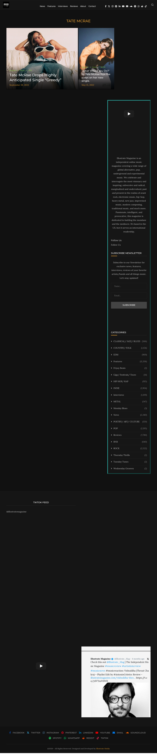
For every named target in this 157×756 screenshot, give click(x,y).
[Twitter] (109, 6)
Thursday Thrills (130, 458)
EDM (130, 357)
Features (51, 6)
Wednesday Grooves (130, 471)
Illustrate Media (103, 751)
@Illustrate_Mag (122, 661)
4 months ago (138, 661)
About (83, 6)
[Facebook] (105, 6)
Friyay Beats (130, 371)
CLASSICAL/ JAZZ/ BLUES (130, 344)
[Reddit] (142, 6)
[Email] (127, 6)
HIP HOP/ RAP (130, 384)
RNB (130, 444)
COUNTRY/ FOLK (130, 351)
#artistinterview (131, 668)
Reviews (74, 6)
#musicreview (113, 668)
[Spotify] (135, 6)
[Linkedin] (120, 6)
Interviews (63, 6)
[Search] (152, 6)
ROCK (130, 451)
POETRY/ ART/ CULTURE (130, 424)
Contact (92, 6)
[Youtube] (123, 6)
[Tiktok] (146, 6)
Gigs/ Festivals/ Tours (130, 377)
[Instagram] (112, 6)
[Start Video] (129, 117)
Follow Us (116, 247)
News (42, 6)
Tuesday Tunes (130, 464)
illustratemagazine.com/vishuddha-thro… (113, 680)
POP (130, 431)
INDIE (130, 391)
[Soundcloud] (131, 6)
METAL (130, 404)
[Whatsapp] (139, 6)
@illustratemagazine (16, 514)
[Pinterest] (116, 6)
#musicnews (98, 673)
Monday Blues (130, 411)
